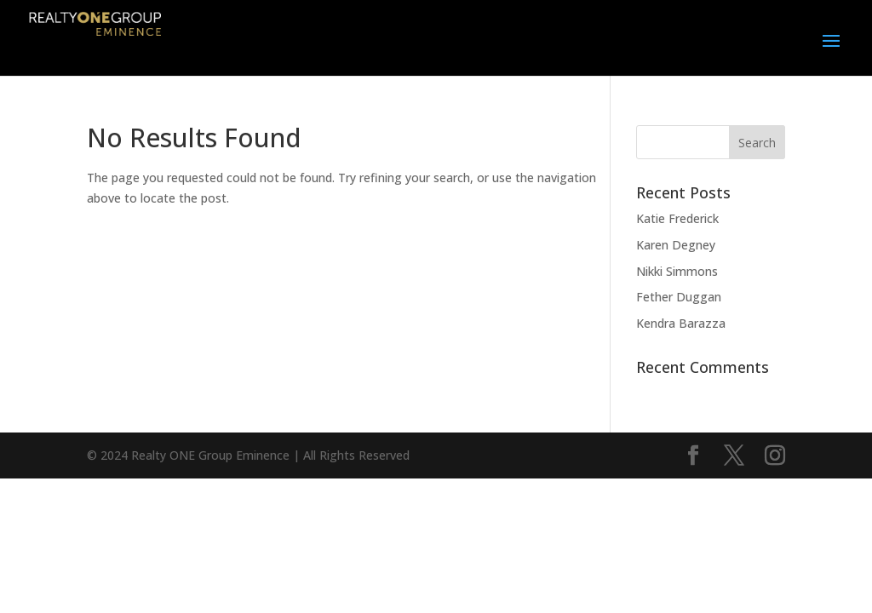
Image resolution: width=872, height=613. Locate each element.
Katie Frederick (677, 218)
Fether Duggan (678, 297)
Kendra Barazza (681, 323)
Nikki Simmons (677, 271)
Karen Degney (675, 245)
